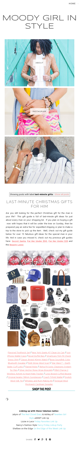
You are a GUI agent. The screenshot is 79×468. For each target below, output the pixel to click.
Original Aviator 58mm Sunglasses (24, 377)
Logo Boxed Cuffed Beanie (58, 373)
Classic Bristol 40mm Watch (34, 359)
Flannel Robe (31, 366)
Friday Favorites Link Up (46, 421)
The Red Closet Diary (31, 414)
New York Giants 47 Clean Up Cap (48, 352)
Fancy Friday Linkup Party (50, 425)
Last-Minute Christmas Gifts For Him (39, 204)
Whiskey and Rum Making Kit (38, 380)
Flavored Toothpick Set (19, 352)
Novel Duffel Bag (36, 356)
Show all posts (62, 194)
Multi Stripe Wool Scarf (39, 363)
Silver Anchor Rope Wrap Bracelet (35, 370)
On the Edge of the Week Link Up (50, 428)
